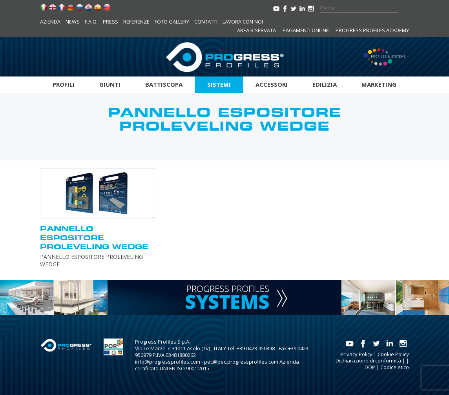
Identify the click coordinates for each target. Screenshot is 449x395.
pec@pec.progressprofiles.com (241, 361)
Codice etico (394, 367)
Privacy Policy (356, 354)
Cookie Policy (393, 354)
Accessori (272, 84)
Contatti (205, 21)
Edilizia (324, 84)
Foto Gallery (172, 21)
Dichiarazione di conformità (368, 360)
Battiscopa (164, 84)
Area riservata (256, 30)
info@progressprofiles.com (167, 361)
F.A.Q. (91, 21)
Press (110, 21)
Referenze (136, 21)
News (73, 21)
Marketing (378, 84)
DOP (370, 367)
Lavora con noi (243, 21)
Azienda (50, 21)
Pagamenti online (306, 30)
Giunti (109, 84)
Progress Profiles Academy (372, 30)
